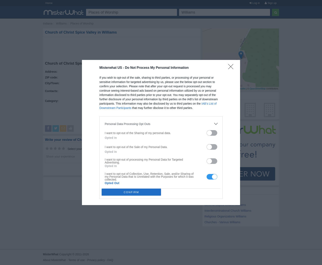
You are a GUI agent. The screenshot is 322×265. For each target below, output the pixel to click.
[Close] (232, 68)
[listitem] (161, 124)
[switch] (212, 133)
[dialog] (161, 132)
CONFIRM (131, 192)
